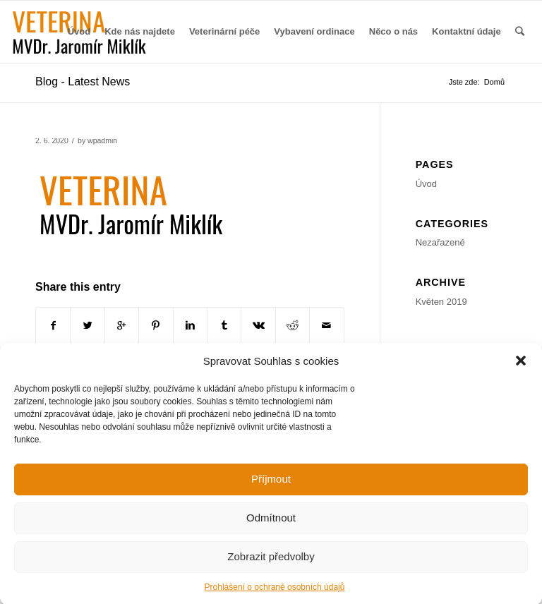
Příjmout (271, 486)
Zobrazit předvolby (270, 563)
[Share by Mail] (327, 326)
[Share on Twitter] (87, 326)
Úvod (426, 184)
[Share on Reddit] (292, 326)
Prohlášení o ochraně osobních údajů (275, 594)
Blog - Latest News (82, 81)
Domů (494, 82)
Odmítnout (271, 525)
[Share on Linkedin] (190, 326)
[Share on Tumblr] (224, 326)
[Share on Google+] (121, 326)
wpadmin (102, 140)
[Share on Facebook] (53, 326)
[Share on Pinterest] (155, 326)
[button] (521, 368)
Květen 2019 (441, 301)
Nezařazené (440, 242)
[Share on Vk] (258, 326)
